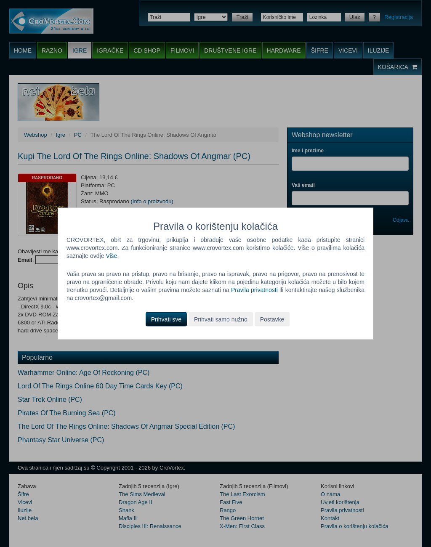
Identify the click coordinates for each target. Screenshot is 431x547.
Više (111, 255)
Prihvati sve (166, 319)
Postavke (272, 319)
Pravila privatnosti (254, 290)
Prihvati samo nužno (220, 319)
